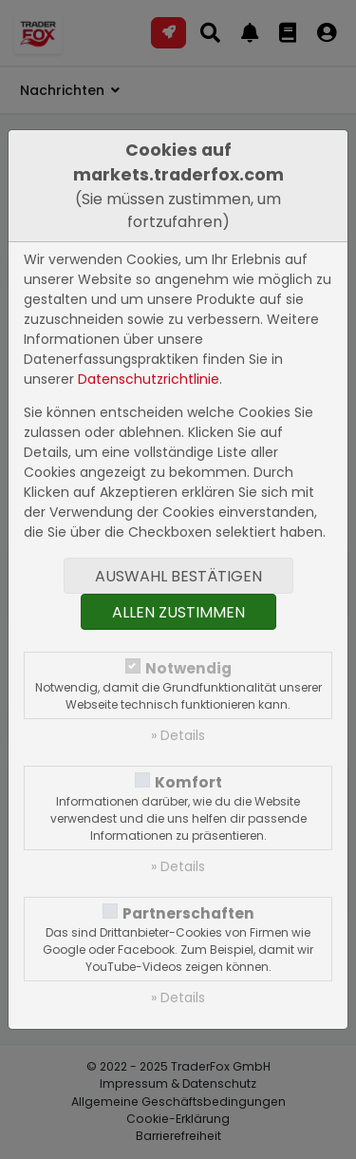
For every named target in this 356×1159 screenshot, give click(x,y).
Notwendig (188, 668)
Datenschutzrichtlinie (148, 379)
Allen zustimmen (178, 612)
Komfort (188, 782)
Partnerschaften (188, 913)
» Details (178, 735)
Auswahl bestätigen (178, 576)
